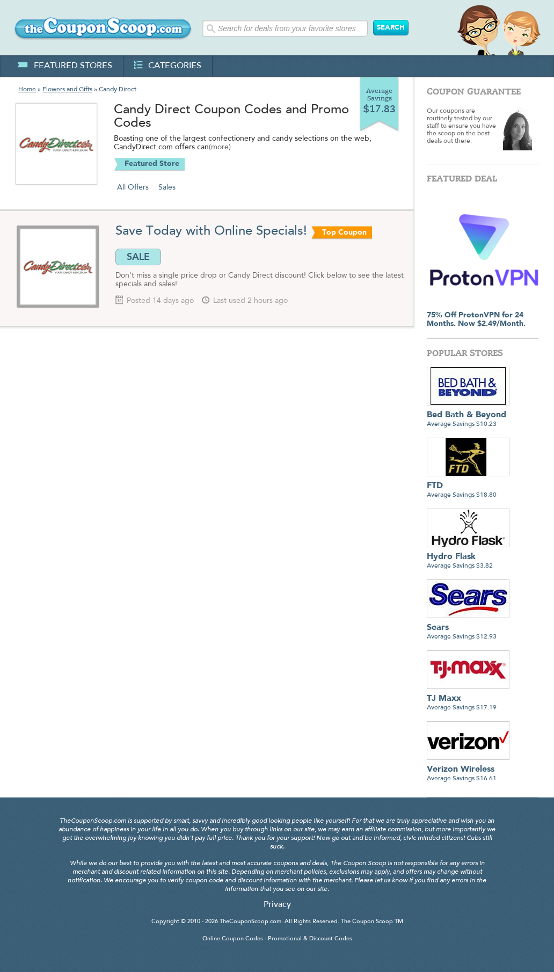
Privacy (277, 905)
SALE (138, 257)
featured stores (64, 66)
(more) (220, 147)
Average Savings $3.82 (468, 557)
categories (167, 66)
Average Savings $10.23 (468, 415)
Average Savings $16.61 (468, 770)
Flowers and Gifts (67, 89)
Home (27, 89)
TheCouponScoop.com (250, 922)
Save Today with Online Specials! (211, 231)
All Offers (133, 187)
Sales (167, 187)
